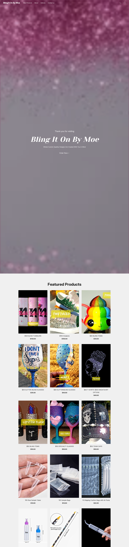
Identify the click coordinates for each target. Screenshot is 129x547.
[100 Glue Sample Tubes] (32, 480)
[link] (64, 153)
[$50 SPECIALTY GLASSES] (64, 426)
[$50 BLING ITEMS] (32, 426)
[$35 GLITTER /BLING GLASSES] (32, 371)
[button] (11, 3)
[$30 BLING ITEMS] (96, 315)
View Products (27, 3)
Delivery (43, 3)
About (36, 3)
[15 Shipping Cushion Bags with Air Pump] (96, 480)
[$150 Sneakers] (64, 315)
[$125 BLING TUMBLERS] (32, 315)
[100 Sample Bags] (64, 480)
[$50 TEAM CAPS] (96, 426)
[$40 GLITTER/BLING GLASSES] (64, 371)
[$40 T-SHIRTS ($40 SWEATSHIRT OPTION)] (96, 371)
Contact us (51, 3)
